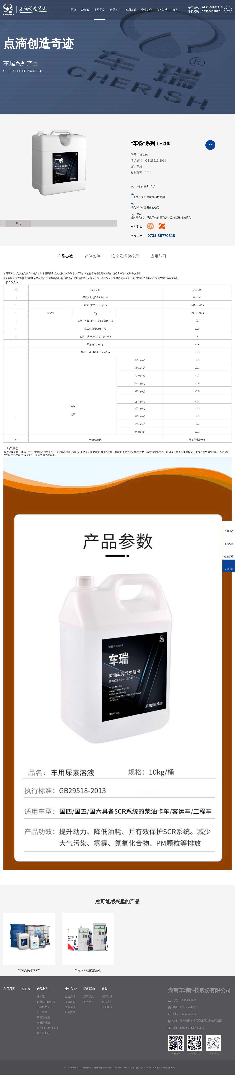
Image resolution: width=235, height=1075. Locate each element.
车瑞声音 (88, 1001)
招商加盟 (107, 996)
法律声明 (162, 1068)
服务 (175, 9)
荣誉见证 (70, 1007)
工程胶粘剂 (43, 1007)
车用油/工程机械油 (47, 1027)
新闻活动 (162, 9)
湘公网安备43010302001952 (144, 1068)
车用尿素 (99, 9)
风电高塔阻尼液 (46, 1001)
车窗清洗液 (43, 1022)
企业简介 (146, 9)
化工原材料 (43, 1033)
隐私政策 (171, 1068)
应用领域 (131, 9)
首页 (73, 9)
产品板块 (115, 9)
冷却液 (85, 9)
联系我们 (107, 1007)
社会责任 (70, 1012)
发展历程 (70, 1001)
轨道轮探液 (43, 1017)
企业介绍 (70, 996)
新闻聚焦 (88, 996)
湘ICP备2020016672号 (120, 1068)
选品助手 (107, 1001)
